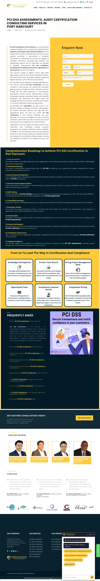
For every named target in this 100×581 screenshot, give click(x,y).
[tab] (28, 322)
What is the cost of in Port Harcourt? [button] (27, 373)
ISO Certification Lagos (58, 539)
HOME (9, 30)
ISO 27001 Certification (36, 549)
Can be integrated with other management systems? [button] (25, 380)
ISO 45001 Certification (36, 544)
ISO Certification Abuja (58, 542)
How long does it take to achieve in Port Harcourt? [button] (26, 367)
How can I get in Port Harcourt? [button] (25, 386)
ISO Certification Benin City (59, 549)
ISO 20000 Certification (36, 552)
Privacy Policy (56, 578)
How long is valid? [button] (21, 399)
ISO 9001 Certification (35, 539)
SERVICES (18, 30)
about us (42, 7)
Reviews (57, 7)
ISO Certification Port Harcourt (60, 547)
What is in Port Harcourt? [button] (23, 321)
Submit (68, 84)
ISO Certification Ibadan (58, 544)
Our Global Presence (74, 7)
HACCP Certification (35, 554)
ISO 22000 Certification (36, 547)
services (50, 7)
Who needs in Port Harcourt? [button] (25, 347)
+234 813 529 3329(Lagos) (42, 2)
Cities (64, 7)
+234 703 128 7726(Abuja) (56, 2)
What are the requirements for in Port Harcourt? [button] (26, 361)
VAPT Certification (34, 556)
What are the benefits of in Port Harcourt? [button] (25, 354)
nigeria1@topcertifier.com (72, 2)
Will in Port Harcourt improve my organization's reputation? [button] (26, 393)
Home (35, 7)
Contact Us (88, 7)
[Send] (92, 577)
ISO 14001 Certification (36, 542)
